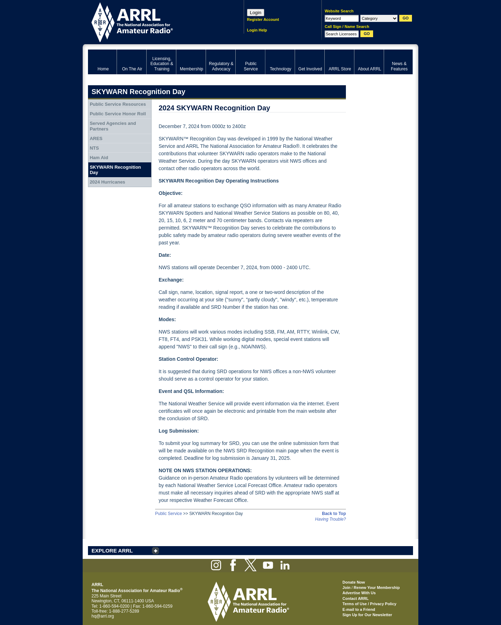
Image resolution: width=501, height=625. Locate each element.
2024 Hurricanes (107, 182)
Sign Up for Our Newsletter (367, 615)
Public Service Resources (118, 104)
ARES (96, 138)
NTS (94, 148)
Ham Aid (99, 157)
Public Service (168, 513)
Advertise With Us (359, 593)
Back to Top (334, 513)
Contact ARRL (355, 598)
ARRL (157, 21)
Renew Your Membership (377, 587)
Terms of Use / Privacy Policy (369, 604)
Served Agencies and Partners (113, 126)
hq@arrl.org (103, 616)
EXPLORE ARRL (112, 551)
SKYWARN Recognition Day (115, 169)
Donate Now (353, 582)
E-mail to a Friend (358, 609)
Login (255, 12)
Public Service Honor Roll (118, 113)
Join (346, 587)
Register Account (263, 19)
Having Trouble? (330, 519)
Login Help (257, 30)
